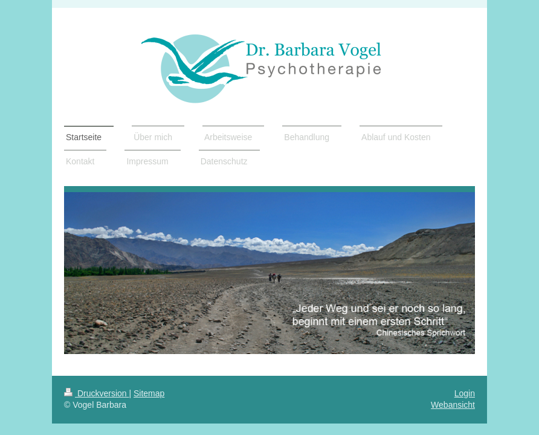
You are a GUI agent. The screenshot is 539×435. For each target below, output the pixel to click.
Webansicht (453, 405)
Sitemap (149, 393)
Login (464, 393)
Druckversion (96, 393)
